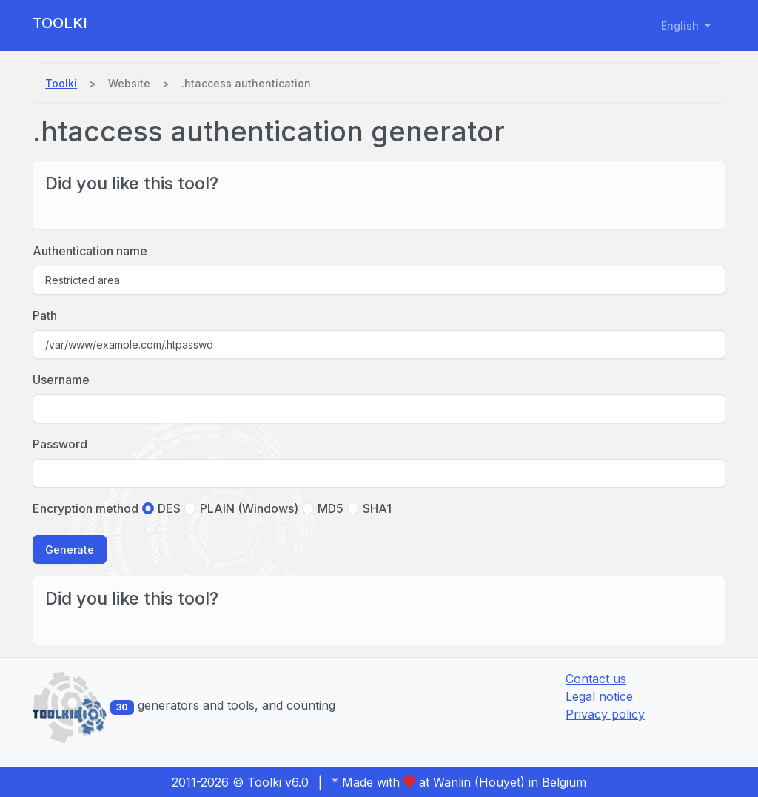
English (681, 25)
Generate (69, 549)
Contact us (596, 678)
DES (169, 508)
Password (60, 444)
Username (61, 379)
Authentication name (90, 250)
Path (45, 315)
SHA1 (377, 508)
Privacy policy (605, 714)
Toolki (60, 23)
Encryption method (85, 508)
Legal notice (599, 696)
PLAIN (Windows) (249, 508)
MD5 (330, 508)
